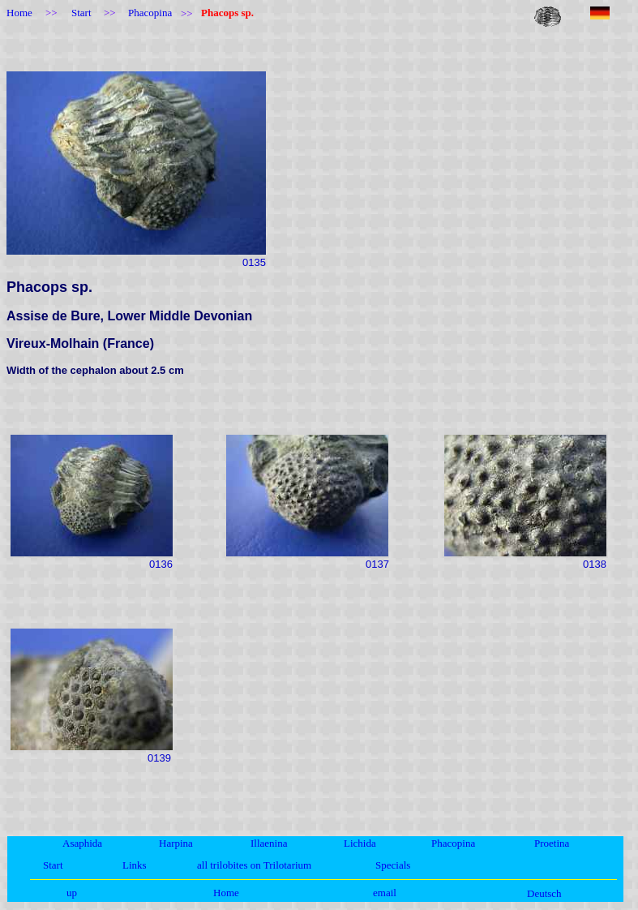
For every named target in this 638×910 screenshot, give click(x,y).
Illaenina (268, 843)
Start (53, 865)
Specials (392, 865)
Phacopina (453, 843)
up (71, 892)
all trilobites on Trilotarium (254, 865)
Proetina (551, 843)
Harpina (176, 843)
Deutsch (544, 893)
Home (226, 892)
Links (134, 865)
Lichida (360, 843)
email (384, 892)
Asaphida (82, 843)
